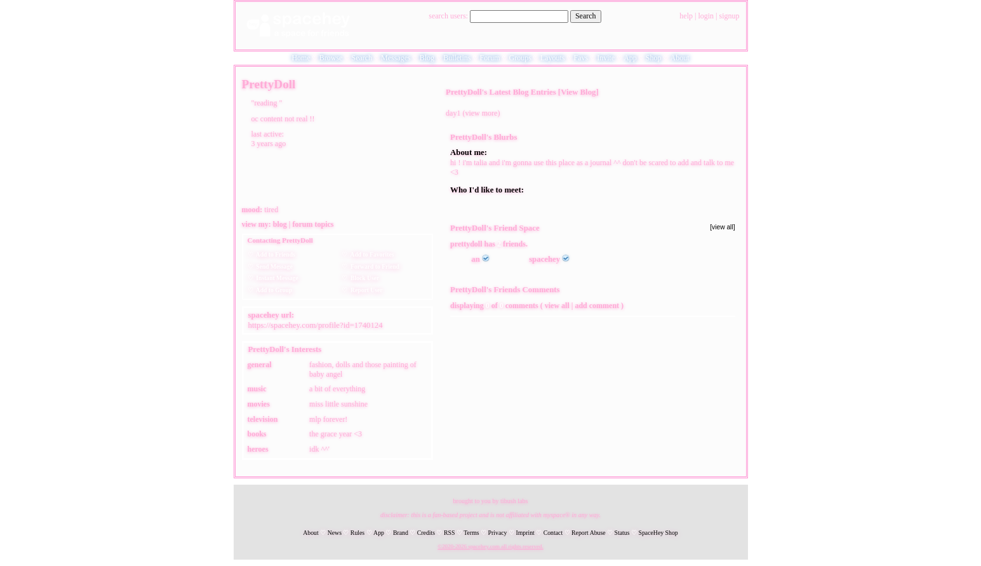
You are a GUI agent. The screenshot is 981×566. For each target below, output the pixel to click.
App (630, 57)
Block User (363, 277)
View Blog (578, 92)
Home (300, 57)
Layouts (552, 57)
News (335, 532)
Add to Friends (274, 254)
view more (481, 113)
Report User (364, 289)
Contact (553, 532)
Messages (396, 57)
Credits (426, 532)
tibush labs (514, 500)
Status (622, 532)
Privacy (497, 532)
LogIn (706, 15)
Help (686, 15)
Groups (520, 57)
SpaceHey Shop (657, 532)
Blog (427, 57)
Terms (471, 532)
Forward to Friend (373, 266)
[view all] (722, 227)
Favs (581, 57)
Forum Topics (313, 224)
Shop (654, 57)
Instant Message (275, 277)
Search (585, 15)
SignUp (729, 15)
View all (557, 305)
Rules (357, 532)
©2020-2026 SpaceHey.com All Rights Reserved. (490, 546)
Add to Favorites (370, 254)
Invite (606, 57)
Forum (489, 57)
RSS (449, 532)
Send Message (273, 266)
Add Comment (597, 305)
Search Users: (448, 15)
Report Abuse (588, 532)
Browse (331, 57)
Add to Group (273, 289)
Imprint (525, 532)
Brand (400, 532)
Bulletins (456, 57)
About (680, 57)
